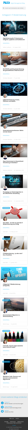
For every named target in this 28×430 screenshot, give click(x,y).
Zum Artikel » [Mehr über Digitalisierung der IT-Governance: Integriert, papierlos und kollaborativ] (6, 43)
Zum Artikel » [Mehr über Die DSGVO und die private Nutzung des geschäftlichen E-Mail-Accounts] (6, 74)
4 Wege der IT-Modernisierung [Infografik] (11, 284)
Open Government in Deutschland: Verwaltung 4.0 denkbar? (13, 161)
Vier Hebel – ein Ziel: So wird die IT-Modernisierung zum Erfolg (13, 223)
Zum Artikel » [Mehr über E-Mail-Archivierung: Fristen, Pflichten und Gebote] (6, 104)
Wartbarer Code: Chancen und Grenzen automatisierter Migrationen (12, 378)
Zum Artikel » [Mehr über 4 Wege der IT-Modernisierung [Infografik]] (6, 289)
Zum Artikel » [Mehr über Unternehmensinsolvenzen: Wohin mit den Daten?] (6, 135)
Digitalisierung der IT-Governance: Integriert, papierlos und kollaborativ (14, 38)
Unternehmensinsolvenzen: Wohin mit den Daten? (13, 131)
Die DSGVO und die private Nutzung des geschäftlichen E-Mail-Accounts (13, 69)
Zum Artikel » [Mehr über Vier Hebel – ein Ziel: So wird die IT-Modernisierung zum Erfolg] (6, 227)
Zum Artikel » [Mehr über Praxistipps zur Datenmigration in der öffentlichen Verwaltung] (6, 197)
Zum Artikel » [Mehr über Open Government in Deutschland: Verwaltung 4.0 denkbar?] (6, 166)
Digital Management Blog (18, 3)
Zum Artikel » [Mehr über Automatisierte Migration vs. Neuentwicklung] (6, 320)
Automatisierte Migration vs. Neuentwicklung (11, 315)
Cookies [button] (14, 425)
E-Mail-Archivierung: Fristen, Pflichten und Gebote (11, 100)
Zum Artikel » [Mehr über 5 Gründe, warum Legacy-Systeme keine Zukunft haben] (6, 350)
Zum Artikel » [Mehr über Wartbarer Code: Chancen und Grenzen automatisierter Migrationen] (6, 382)
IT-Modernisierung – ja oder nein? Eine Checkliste (12, 254)
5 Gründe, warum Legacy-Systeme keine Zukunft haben (13, 346)
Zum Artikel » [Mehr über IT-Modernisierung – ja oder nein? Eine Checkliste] (6, 258)
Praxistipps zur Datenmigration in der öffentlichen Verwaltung (13, 192)
